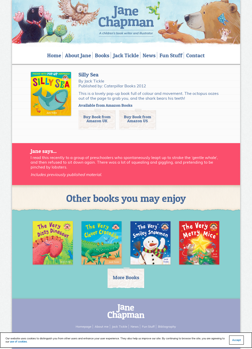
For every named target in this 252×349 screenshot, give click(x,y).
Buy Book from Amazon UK (97, 118)
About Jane (78, 55)
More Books (126, 277)
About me (102, 326)
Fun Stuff (170, 55)
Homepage (83, 326)
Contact (195, 55)
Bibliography (167, 326)
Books (102, 55)
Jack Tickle (126, 55)
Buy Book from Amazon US (137, 118)
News (149, 55)
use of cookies (18, 341)
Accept (236, 340)
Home (54, 55)
